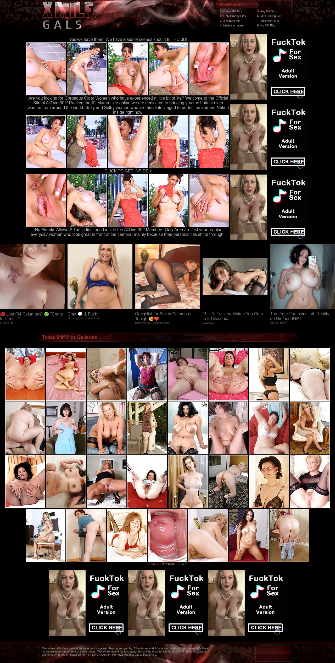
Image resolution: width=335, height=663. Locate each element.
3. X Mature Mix (230, 20)
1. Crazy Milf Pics (231, 11)
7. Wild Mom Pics (268, 20)
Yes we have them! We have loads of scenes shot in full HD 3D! (128, 39)
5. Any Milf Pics (267, 11)
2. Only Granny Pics (233, 16)
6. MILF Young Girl (269, 16)
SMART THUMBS (176, 564)
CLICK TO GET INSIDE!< (128, 171)
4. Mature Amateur (232, 25)
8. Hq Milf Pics (266, 25)
